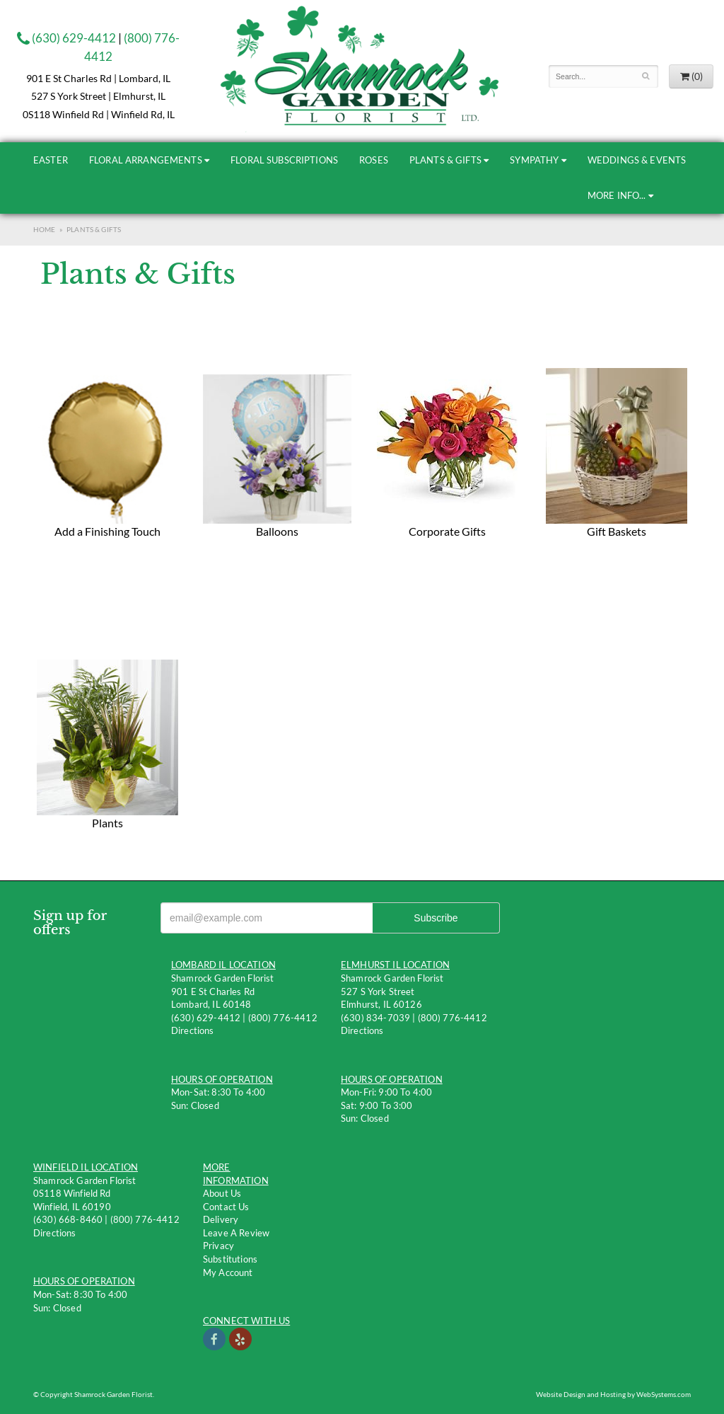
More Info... (617, 195)
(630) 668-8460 (68, 1219)
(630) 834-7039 (375, 1017)
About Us (222, 1193)
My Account (228, 1272)
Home (44, 229)
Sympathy (534, 160)
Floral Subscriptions (284, 160)
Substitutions (230, 1259)
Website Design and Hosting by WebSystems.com (613, 1394)
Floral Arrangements (145, 160)
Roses (373, 160)
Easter (50, 160)
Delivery (220, 1219)
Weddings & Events (637, 160)
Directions (192, 1030)
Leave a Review (236, 1232)
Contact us (226, 1206)
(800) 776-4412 (282, 1017)
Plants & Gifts (445, 160)
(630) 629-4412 (66, 37)
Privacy (218, 1245)
